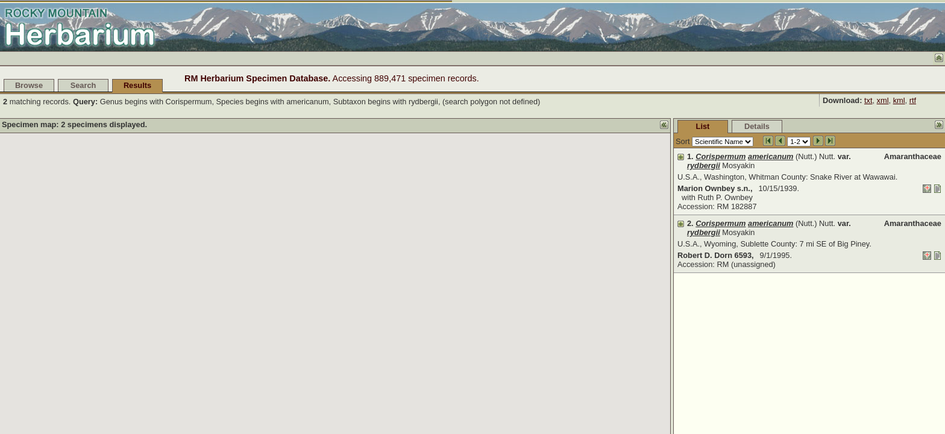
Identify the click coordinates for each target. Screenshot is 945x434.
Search (83, 85)
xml (883, 100)
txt (868, 100)
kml (899, 100)
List (703, 126)
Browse (29, 85)
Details (757, 126)
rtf (912, 100)
